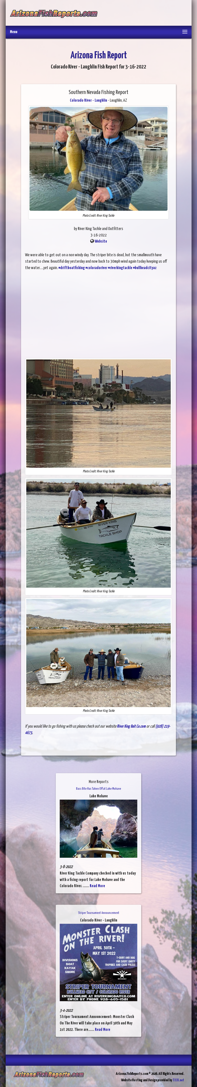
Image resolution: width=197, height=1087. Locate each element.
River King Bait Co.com (131, 726)
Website (101, 241)
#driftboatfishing (71, 268)
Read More (97, 886)
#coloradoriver (96, 268)
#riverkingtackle (120, 268)
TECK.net (178, 1080)
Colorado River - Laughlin (88, 100)
